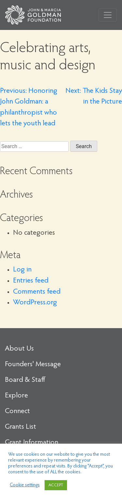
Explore (16, 395)
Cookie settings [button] (25, 485)
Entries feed (30, 281)
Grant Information (31, 442)
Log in (22, 269)
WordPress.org (35, 302)
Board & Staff (25, 380)
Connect (17, 411)
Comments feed (37, 292)
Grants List (20, 427)
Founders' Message (33, 364)
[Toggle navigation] (108, 14)
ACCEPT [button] (55, 485)
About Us (19, 349)
